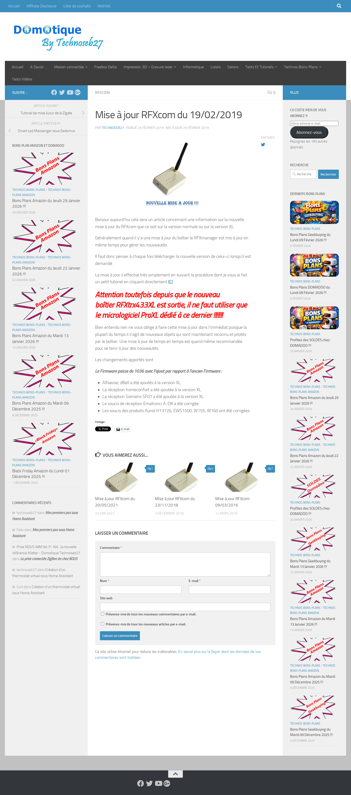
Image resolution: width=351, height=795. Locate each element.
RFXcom (102, 92)
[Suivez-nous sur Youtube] (70, 92)
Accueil (14, 6)
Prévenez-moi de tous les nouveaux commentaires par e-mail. (151, 614)
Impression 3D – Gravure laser (148, 67)
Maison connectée (69, 67)
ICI (170, 281)
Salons (232, 67)
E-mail (195, 581)
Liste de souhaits (77, 6)
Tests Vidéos (22, 79)
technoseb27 (113, 128)
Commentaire (111, 548)
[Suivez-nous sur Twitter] (62, 92)
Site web (106, 598)
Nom (104, 581)
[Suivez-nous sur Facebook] (54, 92)
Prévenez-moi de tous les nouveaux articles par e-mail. (146, 624)
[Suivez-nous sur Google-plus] (77, 92)
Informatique (193, 67)
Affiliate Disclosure (42, 6)
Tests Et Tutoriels (259, 67)
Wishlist (104, 6)
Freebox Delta (105, 67)
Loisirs (216, 67)
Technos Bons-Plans (301, 67)
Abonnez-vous (309, 132)
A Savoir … (38, 67)
